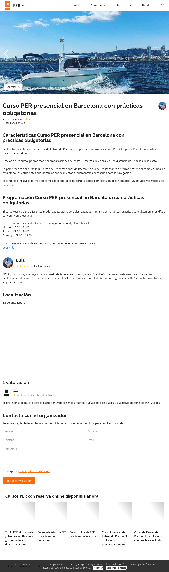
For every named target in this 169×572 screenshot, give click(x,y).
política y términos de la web (34, 471)
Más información (116, 567)
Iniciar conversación (19, 481)
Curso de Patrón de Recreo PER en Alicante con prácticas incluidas (148, 536)
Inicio (76, 5)
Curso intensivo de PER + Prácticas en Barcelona (51, 536)
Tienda (146, 5)
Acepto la (26, 471)
